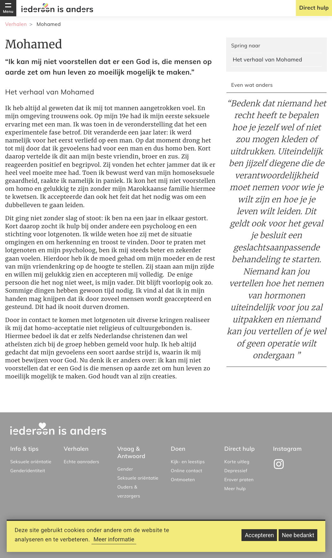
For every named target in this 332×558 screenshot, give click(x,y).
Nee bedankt (298, 538)
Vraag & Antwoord (131, 452)
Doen (178, 448)
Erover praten (239, 479)
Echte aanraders (81, 462)
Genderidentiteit (27, 470)
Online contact (186, 470)
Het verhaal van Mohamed (267, 59)
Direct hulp (314, 7)
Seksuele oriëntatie (30, 462)
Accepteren (259, 538)
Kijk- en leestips (188, 462)
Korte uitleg (236, 462)
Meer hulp (235, 488)
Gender (125, 469)
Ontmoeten (183, 479)
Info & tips (24, 448)
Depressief (235, 470)
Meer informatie (113, 542)
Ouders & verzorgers (128, 491)
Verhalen (16, 24)
